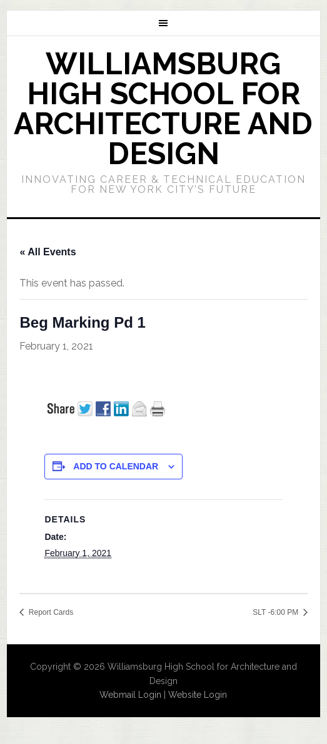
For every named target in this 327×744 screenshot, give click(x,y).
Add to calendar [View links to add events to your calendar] (115, 466)
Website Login (197, 695)
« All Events (47, 252)
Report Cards (49, 612)
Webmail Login (130, 695)
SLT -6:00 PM (276, 612)
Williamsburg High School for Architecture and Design (163, 108)
